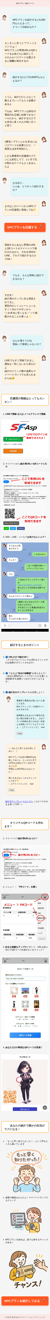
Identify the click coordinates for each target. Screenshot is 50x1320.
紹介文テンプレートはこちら (19, 801)
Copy (20, 734)
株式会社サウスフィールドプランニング (28, 1317)
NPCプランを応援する (25, 227)
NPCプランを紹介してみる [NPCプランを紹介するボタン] (24, 1300)
